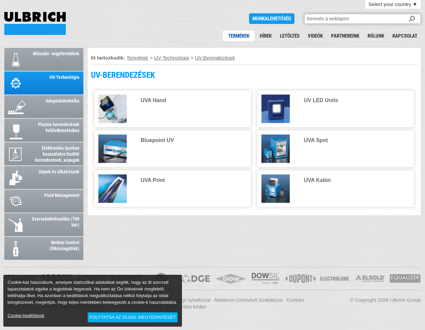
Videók (315, 36)
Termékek (238, 36)
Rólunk (376, 36)
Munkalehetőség (271, 19)
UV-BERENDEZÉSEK (35, 23)
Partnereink (345, 36)
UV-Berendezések (215, 58)
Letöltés (289, 36)
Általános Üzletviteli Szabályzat (248, 300)
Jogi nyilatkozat (194, 300)
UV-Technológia (171, 58)
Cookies (295, 300)
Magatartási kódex (186, 306)
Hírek (266, 36)
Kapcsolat (404, 36)
